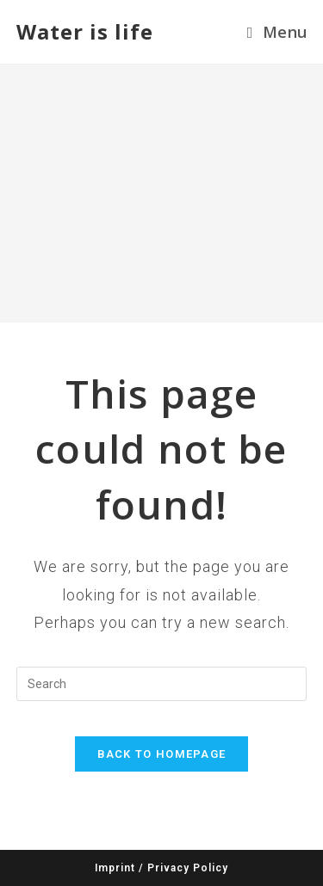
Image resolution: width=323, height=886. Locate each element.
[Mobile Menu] (277, 32)
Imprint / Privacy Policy (161, 868)
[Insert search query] (161, 684)
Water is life (84, 31)
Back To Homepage (162, 754)
